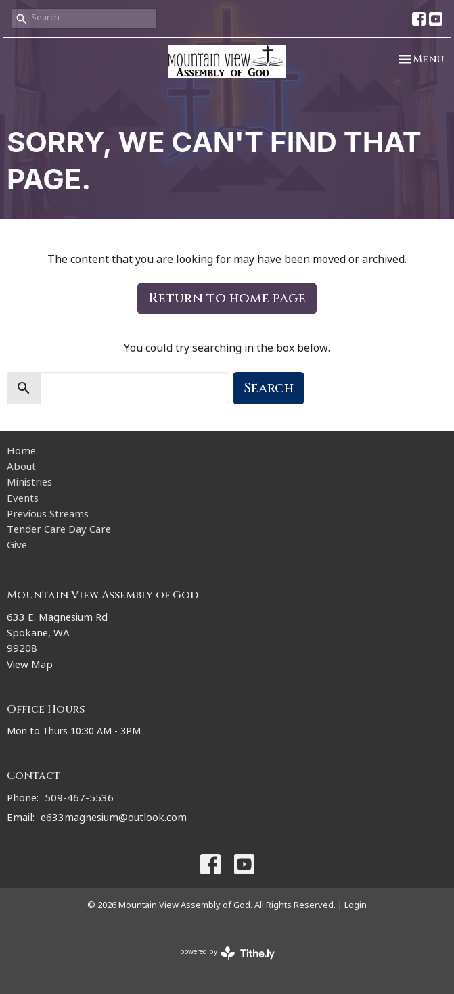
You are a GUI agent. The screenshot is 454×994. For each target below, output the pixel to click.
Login (355, 906)
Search (269, 388)
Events (23, 500)
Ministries (29, 484)
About (21, 468)
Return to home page (227, 298)
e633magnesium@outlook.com (114, 819)
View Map (30, 666)
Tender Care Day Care (59, 531)
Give (17, 546)
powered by (227, 953)
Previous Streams (48, 515)
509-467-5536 (79, 799)
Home (21, 452)
